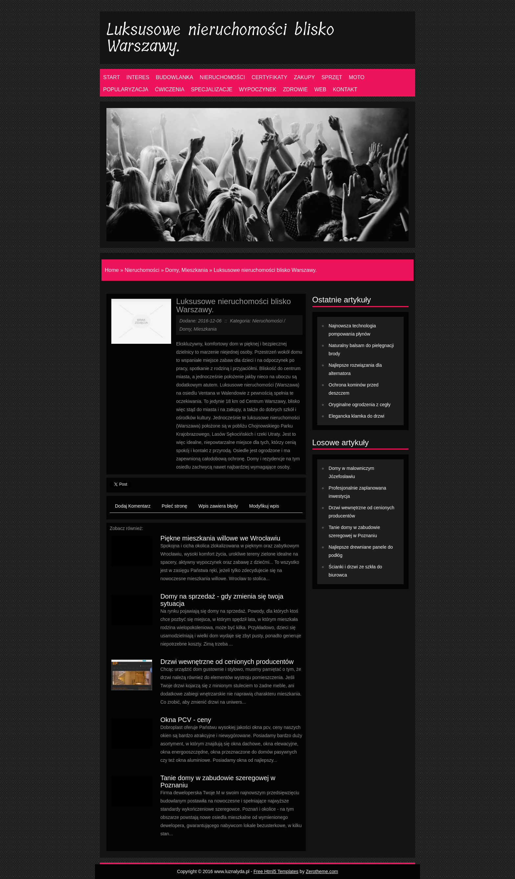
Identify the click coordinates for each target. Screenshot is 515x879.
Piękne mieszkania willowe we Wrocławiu (220, 538)
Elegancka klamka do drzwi (357, 416)
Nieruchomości (141, 270)
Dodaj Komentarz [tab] (132, 506)
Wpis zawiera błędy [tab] (218, 506)
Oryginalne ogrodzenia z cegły (360, 404)
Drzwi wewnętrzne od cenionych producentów (227, 661)
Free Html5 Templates (276, 871)
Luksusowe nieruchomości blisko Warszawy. (265, 270)
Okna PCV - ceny (185, 719)
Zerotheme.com (322, 871)
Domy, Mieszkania (186, 270)
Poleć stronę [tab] (174, 506)
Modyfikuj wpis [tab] (264, 506)
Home (112, 270)
